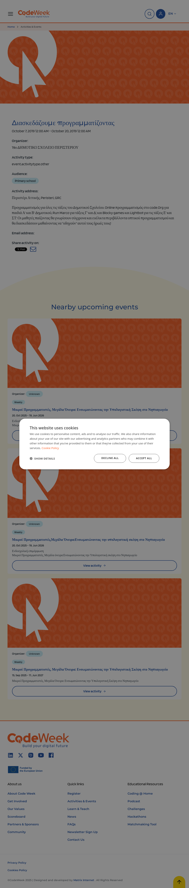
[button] (42, 458)
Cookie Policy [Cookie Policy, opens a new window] (50, 448)
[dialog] (94, 444)
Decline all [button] (110, 458)
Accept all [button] (144, 458)
